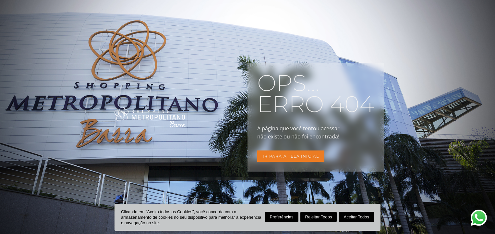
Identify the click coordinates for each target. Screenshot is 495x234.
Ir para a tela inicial (291, 156)
